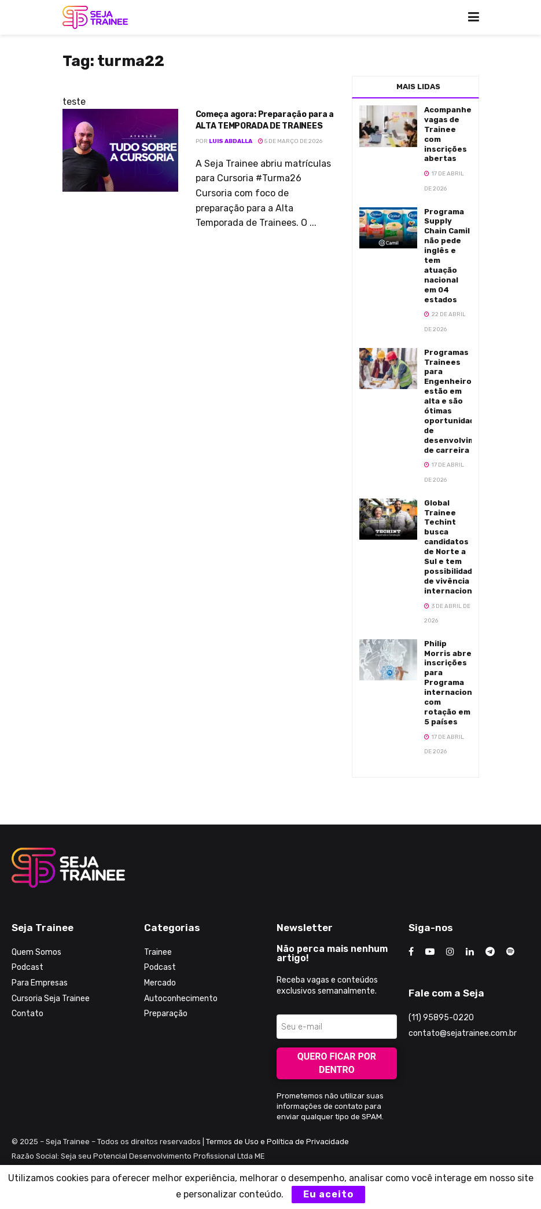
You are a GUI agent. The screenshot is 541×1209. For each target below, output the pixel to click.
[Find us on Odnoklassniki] (510, 951)
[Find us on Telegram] (490, 951)
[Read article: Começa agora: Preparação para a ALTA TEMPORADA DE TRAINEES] (120, 150)
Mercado (160, 983)
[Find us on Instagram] (450, 951)
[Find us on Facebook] (411, 951)
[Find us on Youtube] (430, 951)
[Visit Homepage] (95, 17)
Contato (27, 1014)
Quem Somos (36, 952)
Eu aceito (328, 1194)
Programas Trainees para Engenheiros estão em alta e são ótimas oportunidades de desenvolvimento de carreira (459, 401)
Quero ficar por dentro (336, 1063)
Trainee (158, 952)
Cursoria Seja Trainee (51, 998)
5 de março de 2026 (290, 141)
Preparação (165, 1014)
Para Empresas (40, 983)
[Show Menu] (473, 17)
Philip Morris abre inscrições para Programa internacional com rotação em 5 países (451, 682)
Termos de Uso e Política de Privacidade (277, 1141)
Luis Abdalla (230, 141)
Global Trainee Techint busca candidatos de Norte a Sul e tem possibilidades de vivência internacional (453, 547)
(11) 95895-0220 (441, 1018)
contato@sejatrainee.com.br (462, 1033)
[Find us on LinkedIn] (470, 951)
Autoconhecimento (181, 998)
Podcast (27, 967)
